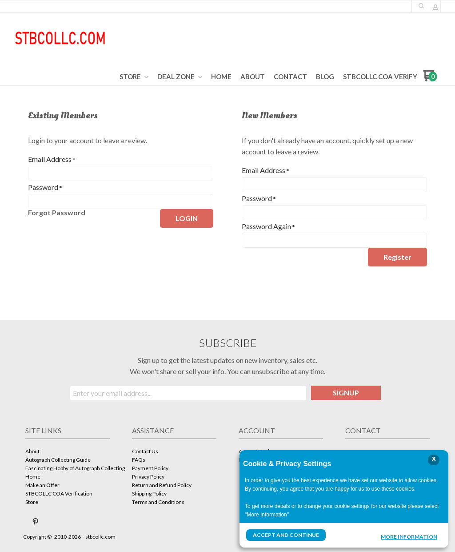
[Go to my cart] (430, 79)
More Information (409, 536)
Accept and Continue (286, 535)
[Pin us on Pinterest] (35, 521)
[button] (421, 5)
